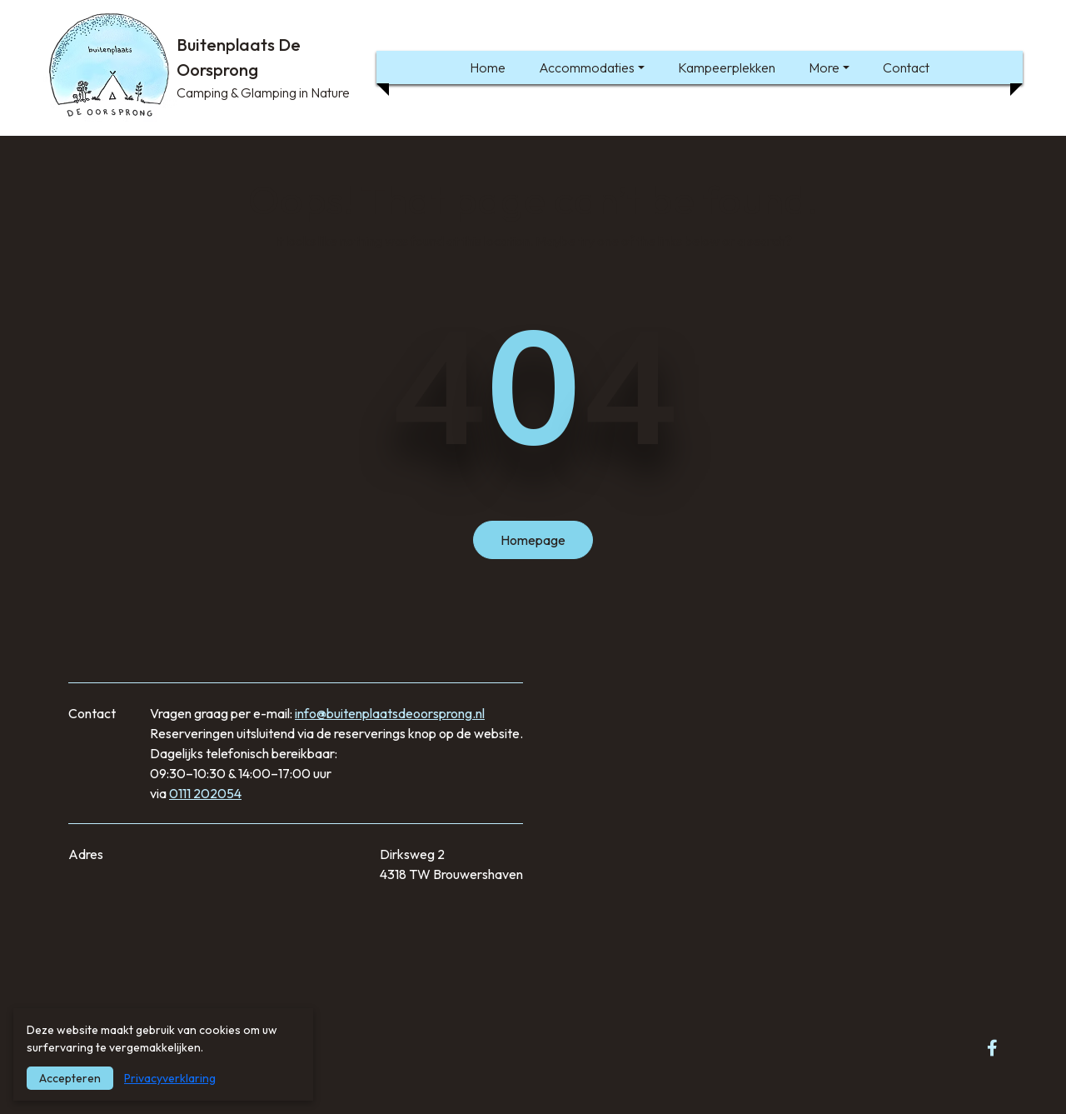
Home (488, 67)
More (824, 67)
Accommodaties (587, 67)
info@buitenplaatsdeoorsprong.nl (390, 713)
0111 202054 (205, 793)
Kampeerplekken (726, 67)
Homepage (533, 540)
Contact (906, 67)
